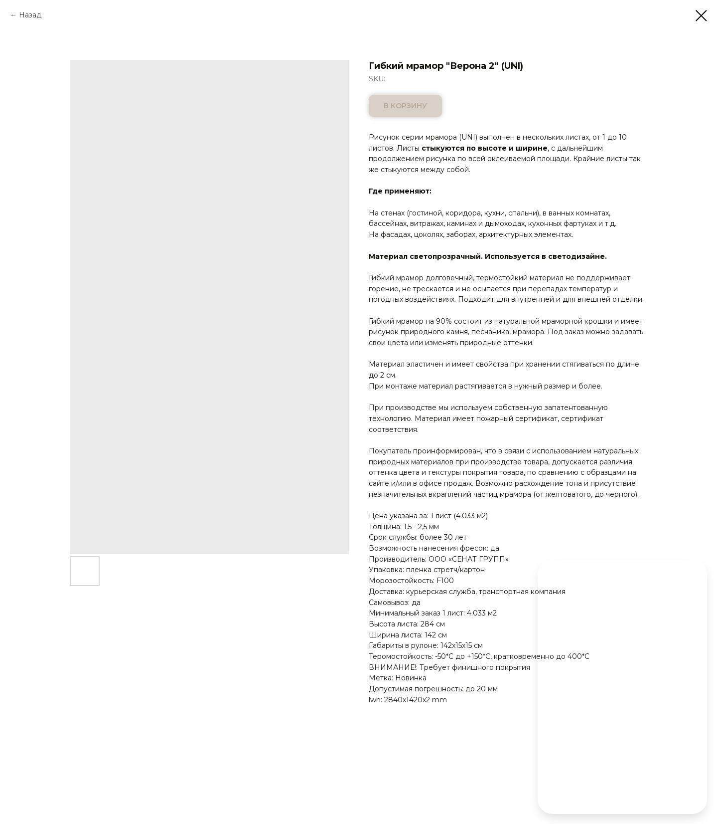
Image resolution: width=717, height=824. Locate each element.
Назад (30, 14)
